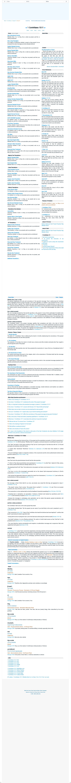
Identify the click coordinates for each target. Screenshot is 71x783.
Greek (43, 30)
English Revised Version (13, 114)
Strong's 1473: (11, 592)
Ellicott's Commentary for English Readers (18, 540)
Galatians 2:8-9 (54, 467)
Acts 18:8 (20, 512)
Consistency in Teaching (13, 385)
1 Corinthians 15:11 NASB (13, 664)
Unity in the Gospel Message (14, 367)
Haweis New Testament (13, 232)
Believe (43, 224)
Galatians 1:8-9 (24, 499)
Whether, (45, 57)
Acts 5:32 (19, 454)
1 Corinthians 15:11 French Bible (15, 673)
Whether (44, 225)
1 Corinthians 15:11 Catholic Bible (15, 674)
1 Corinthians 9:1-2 (40, 463)
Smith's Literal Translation (13, 183)
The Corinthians (12, 340)
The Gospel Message (14, 359)
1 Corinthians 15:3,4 (46, 207)
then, (48, 57)
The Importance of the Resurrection (16, 373)
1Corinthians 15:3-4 (52, 542)
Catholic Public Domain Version (15, 193)
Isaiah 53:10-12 (35, 495)
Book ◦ (57, 297)
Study (35, 30)
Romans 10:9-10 (39, 326)
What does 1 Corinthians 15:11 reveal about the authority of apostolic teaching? (28, 419)
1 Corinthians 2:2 (46, 214)
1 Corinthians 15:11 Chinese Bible (15, 671)
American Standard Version (14, 104)
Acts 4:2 (41, 559)
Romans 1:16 (45, 141)
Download (61, 66)
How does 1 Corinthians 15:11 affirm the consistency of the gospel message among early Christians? (33, 414)
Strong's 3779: (11, 619)
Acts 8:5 (45, 559)
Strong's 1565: (11, 609)
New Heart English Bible (13, 140)
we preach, (44, 59)
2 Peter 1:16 (25, 454)
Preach (54, 224)
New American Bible (12, 197)
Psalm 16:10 (28, 495)
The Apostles (12, 346)
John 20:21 (44, 155)
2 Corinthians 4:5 (46, 108)
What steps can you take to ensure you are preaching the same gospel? (26, 409)
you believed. (60, 59)
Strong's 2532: (11, 637)
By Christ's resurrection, (48, 237)
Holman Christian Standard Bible (15, 99)
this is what (61, 57)
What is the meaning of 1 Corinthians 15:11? (19, 399)
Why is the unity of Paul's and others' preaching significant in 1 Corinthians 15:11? (28, 416)
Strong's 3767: (11, 583)
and (49, 59)
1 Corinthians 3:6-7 (50, 475)
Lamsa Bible (10, 211)
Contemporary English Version (14, 108)
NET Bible (9, 134)
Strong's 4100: (11, 654)
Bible (5, 20)
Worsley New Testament (13, 253)
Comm (39, 30)
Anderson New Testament (13, 224)
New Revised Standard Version (15, 203)
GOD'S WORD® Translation (14, 118)
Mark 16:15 (44, 173)
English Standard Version (13, 46)
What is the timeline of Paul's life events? (19, 428)
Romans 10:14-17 (46, 80)
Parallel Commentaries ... (13, 563)
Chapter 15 (14, 20)
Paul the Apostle (13, 334)
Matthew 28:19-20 (46, 162)
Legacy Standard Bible (12, 84)
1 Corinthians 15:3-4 (32, 314)
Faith (51, 224)
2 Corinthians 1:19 (18, 473)
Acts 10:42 (44, 191)
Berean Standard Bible (12, 50)
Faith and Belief (11, 379)
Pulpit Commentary (12, 549)
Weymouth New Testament (14, 149)
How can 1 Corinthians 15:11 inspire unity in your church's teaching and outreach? (28, 411)
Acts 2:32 (44, 186)
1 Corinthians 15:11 (12, 531)
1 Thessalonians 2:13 (47, 115)
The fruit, (45, 244)
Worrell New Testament (13, 247)
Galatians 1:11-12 (46, 98)
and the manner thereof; (48, 246)
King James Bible (11, 61)
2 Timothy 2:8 (45, 133)
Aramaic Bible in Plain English (14, 216)
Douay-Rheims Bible (12, 189)
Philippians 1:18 (45, 125)
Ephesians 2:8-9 (24, 525)
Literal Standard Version (13, 169)
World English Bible (12, 163)
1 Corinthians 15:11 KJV (13, 666)
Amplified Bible (11, 88)
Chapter (61, 297)
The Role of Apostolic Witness (14, 391)
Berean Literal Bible (12, 56)
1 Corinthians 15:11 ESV (13, 663)
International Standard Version (14, 129)
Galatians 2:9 (37, 307)
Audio (27, 30)
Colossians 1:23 (32, 499)
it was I (52, 57)
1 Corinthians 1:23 (46, 487)
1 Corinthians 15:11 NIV (13, 660)
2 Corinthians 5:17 (38, 329)
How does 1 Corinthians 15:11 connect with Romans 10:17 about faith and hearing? (29, 407)
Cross (31, 30)
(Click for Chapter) (14, 33)
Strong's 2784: (11, 628)
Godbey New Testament (13, 228)
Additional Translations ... (13, 258)
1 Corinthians (9, 20)
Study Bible (11, 297)
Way (62, 224)
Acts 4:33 (44, 72)
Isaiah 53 (32, 316)
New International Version (13, 35)
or (54, 57)
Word (47, 225)
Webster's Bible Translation (14, 144)
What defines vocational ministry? (17, 426)
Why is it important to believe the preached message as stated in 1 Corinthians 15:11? (29, 404)
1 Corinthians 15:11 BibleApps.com (15, 668)
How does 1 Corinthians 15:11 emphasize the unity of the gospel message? (27, 402)
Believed (48, 224)
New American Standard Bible (14, 72)
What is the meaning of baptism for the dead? (20, 424)
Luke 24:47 (44, 179)
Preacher (59, 224)
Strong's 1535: (11, 574)
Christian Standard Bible (13, 93)
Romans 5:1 (33, 448)
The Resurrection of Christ (48, 49)
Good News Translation (13, 123)
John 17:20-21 (29, 477)
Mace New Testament (12, 236)
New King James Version (13, 66)
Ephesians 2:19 (40, 448)
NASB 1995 (10, 76)
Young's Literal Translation (13, 179)
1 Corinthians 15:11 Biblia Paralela (15, 670)
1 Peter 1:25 (45, 149)
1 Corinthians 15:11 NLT (13, 661)
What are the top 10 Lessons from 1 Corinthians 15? (21, 421)
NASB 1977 (10, 80)
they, (56, 57)
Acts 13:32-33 (56, 491)
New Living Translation (12, 41)
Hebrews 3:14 (18, 520)
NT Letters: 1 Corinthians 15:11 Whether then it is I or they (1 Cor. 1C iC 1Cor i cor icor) (28, 677)
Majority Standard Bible (13, 157)
